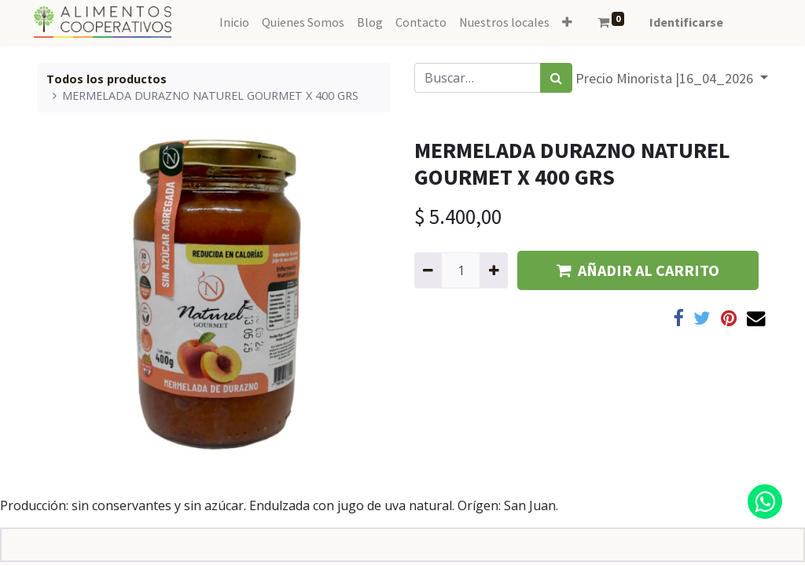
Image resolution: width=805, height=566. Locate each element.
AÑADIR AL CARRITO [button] (638, 270)
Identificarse (686, 22)
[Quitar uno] (428, 270)
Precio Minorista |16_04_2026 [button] (665, 78)
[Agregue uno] (493, 270)
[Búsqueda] (556, 78)
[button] (567, 22)
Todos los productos (106, 79)
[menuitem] (234, 22)
